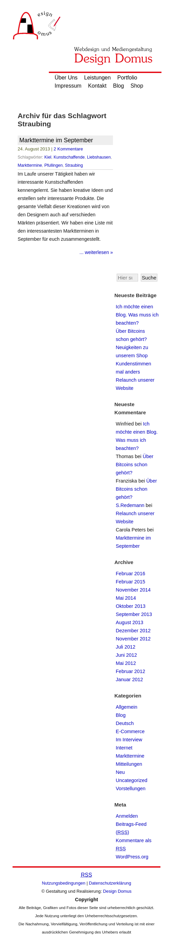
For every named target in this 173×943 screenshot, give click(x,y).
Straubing (74, 165)
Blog (118, 86)
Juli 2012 (125, 647)
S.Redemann (130, 505)
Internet (124, 747)
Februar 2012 (130, 671)
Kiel (48, 157)
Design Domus (117, 891)
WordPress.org (132, 856)
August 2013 (129, 622)
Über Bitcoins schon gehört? (134, 464)
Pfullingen (53, 165)
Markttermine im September (56, 140)
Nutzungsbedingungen (63, 883)
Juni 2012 (126, 655)
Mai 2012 (126, 663)
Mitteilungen (129, 764)
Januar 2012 (129, 679)
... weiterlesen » (96, 252)
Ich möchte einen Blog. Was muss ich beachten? (137, 315)
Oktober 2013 (131, 606)
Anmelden (127, 816)
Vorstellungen (131, 788)
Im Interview (129, 739)
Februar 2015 (130, 581)
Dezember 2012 (133, 630)
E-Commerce (130, 731)
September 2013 (134, 614)
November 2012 (133, 638)
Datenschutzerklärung (110, 883)
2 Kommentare (68, 148)
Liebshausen (99, 157)
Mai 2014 (126, 598)
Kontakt (97, 86)
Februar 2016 (130, 573)
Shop (137, 86)
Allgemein (126, 707)
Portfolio (127, 77)
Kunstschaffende (69, 157)
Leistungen (97, 77)
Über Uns (66, 77)
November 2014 (133, 590)
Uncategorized (131, 780)
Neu (120, 772)
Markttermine (30, 165)
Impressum (68, 86)
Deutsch (125, 723)
